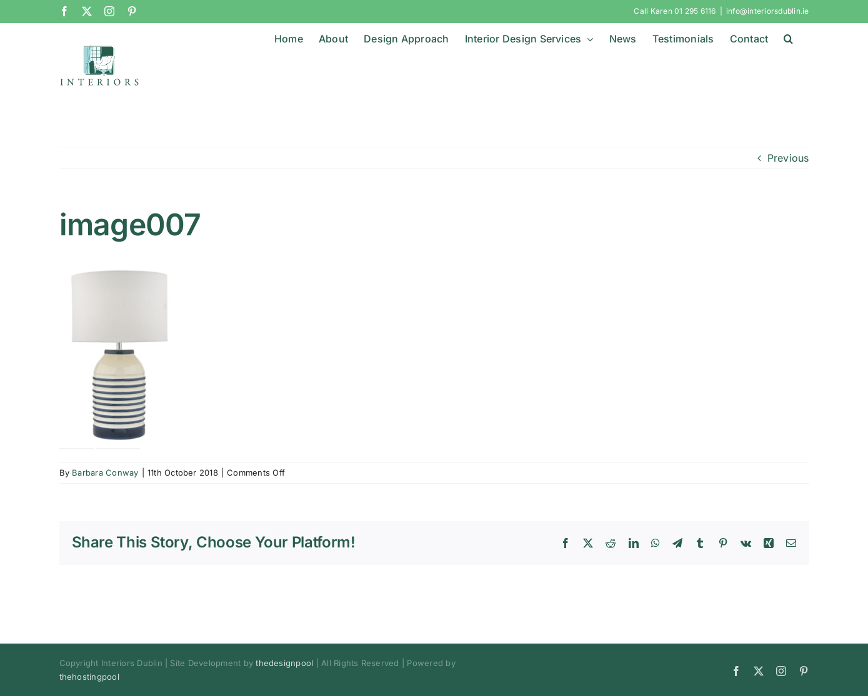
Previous (788, 157)
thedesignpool (284, 662)
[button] (788, 38)
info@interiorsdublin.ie (767, 11)
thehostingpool (89, 676)
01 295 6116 (695, 11)
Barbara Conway (105, 473)
